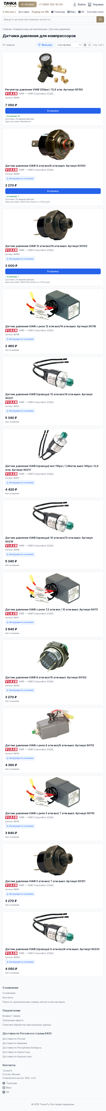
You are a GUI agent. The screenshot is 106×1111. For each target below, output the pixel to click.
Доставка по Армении (15, 1043)
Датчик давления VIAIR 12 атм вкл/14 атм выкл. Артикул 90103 (46, 246)
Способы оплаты (96, 11)
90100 (17, 174)
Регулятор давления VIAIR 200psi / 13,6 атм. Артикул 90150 (44, 89)
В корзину (53, 110)
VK (81, 11)
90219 (16, 550)
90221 (16, 406)
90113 (16, 753)
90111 (16, 617)
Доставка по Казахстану (16, 1052)
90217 (16, 478)
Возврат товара (11, 1016)
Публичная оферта (13, 1020)
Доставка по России (14, 1038)
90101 (16, 889)
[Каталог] (27, 4)
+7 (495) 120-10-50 (51, 4)
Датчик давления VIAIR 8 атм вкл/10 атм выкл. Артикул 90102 (45, 677)
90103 (17, 254)
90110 (16, 821)
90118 (16, 334)
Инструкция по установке (20, 178)
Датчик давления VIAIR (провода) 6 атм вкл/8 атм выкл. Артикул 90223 (52, 949)
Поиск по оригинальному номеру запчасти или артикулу (34, 1002)
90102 (16, 685)
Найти (100, 19)
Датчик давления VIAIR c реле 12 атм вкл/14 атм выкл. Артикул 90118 (50, 326)
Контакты (8, 997)
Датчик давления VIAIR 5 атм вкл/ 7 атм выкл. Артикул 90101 (45, 881)
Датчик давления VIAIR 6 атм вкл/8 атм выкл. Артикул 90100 (45, 165)
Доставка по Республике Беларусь (22, 1047)
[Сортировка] (68, 44)
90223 (17, 957)
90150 (16, 97)
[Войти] (79, 4)
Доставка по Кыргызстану (17, 1056)
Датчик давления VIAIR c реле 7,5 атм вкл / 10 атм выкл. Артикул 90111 (51, 609)
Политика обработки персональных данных (27, 1024)
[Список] (85, 45)
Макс (71, 11)
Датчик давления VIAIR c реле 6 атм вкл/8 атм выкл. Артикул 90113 (49, 745)
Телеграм (58, 11)
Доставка (23, 11)
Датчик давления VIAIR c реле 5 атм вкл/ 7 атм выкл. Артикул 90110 (49, 813)
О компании (9, 993)
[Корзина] (95, 4)
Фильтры (45, 44)
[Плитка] (89, 45)
